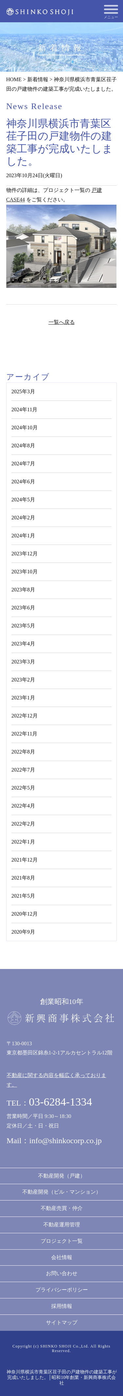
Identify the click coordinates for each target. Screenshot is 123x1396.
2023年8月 (23, 589)
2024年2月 (23, 517)
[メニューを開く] (111, 9)
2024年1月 (23, 535)
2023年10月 (24, 571)
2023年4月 (23, 643)
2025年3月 (23, 391)
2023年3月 (23, 661)
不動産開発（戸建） (61, 1176)
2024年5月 (23, 499)
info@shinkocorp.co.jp (65, 1140)
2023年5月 (23, 625)
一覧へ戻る (62, 322)
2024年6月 (23, 481)
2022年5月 (23, 788)
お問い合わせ (61, 1273)
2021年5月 (23, 896)
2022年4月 (23, 806)
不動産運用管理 (61, 1224)
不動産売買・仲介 (62, 1208)
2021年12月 (24, 860)
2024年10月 (24, 427)
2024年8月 (23, 445)
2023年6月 (23, 607)
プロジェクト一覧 (62, 1241)
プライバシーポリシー (61, 1290)
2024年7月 (23, 463)
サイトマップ (61, 1322)
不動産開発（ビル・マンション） (61, 1192)
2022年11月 (24, 733)
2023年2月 (23, 679)
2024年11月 (24, 409)
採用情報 (61, 1306)
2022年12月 (24, 715)
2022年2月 (23, 824)
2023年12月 (24, 553)
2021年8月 (23, 878)
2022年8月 (23, 751)
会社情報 (61, 1257)
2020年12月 (24, 914)
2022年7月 (23, 769)
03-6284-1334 (60, 1102)
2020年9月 (23, 932)
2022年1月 (23, 842)
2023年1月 (23, 697)
